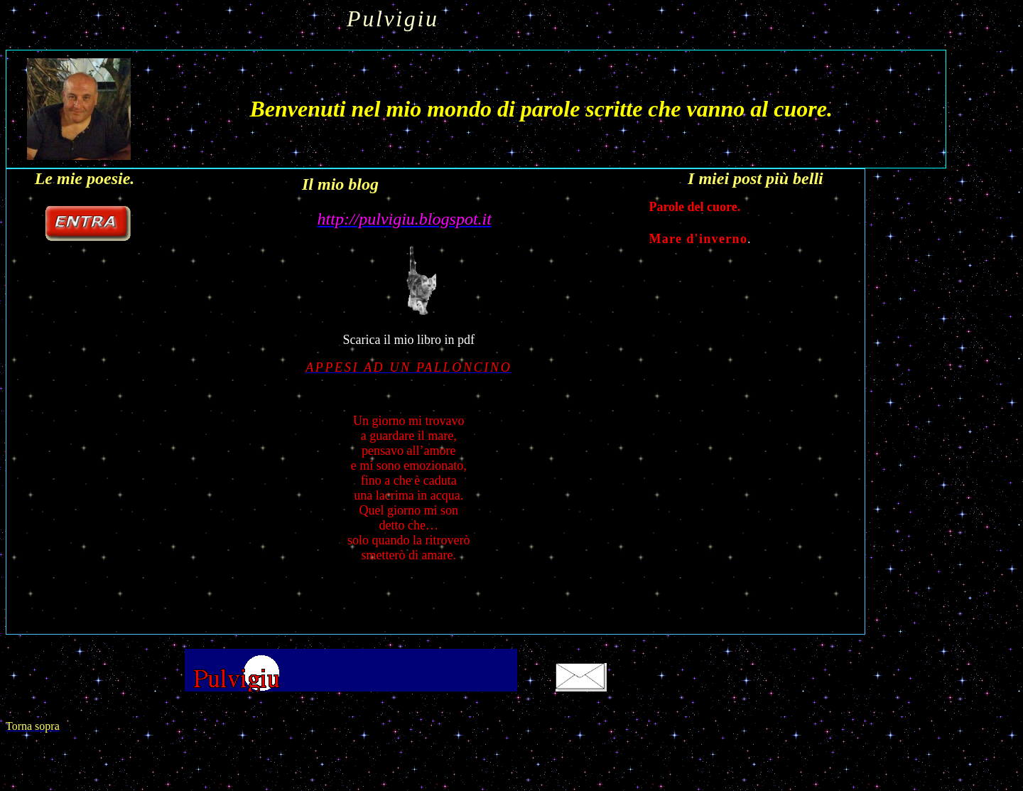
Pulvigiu (400, 18)
